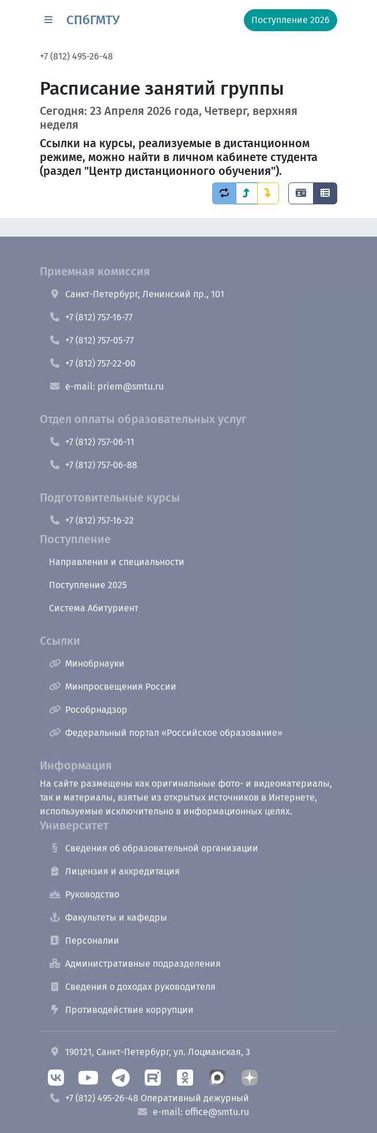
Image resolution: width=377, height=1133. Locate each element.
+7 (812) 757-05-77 (91, 340)
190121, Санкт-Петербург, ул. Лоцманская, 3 (149, 1051)
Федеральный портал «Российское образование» (165, 732)
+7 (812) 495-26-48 (76, 56)
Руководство (84, 894)
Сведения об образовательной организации (153, 848)
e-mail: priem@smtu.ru (106, 386)
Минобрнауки (87, 663)
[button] (48, 20)
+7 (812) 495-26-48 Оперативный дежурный (149, 1098)
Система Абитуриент (93, 608)
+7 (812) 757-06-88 (93, 464)
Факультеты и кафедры (108, 917)
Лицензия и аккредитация (114, 871)
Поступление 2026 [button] (290, 19)
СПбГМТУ (93, 20)
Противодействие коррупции (121, 1009)
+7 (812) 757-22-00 (92, 363)
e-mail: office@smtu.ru (193, 1111)
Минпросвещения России (112, 686)
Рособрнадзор (88, 709)
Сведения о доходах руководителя (132, 986)
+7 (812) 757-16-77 (91, 317)
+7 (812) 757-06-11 (91, 441)
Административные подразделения (135, 963)
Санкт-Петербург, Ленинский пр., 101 (136, 294)
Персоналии (84, 940)
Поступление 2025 (88, 584)
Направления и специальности (116, 561)
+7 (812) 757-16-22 (91, 520)
